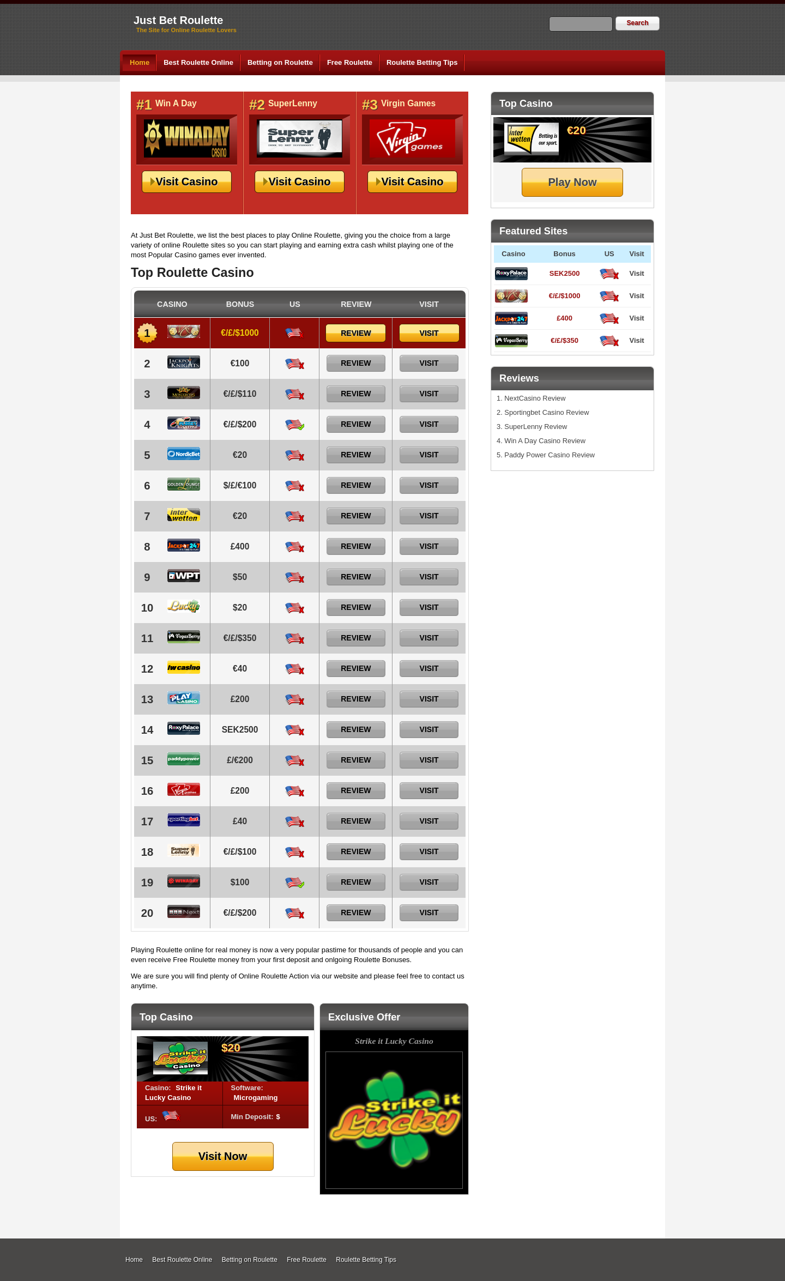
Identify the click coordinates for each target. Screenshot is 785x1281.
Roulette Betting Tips (422, 62)
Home (139, 62)
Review (356, 333)
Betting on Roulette (280, 62)
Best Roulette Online (198, 62)
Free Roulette (349, 62)
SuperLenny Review (535, 426)
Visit (636, 273)
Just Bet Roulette (178, 20)
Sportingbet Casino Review (546, 412)
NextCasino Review (534, 398)
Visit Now (222, 1156)
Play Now (572, 182)
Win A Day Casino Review (544, 441)
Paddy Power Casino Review (549, 455)
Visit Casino (186, 182)
